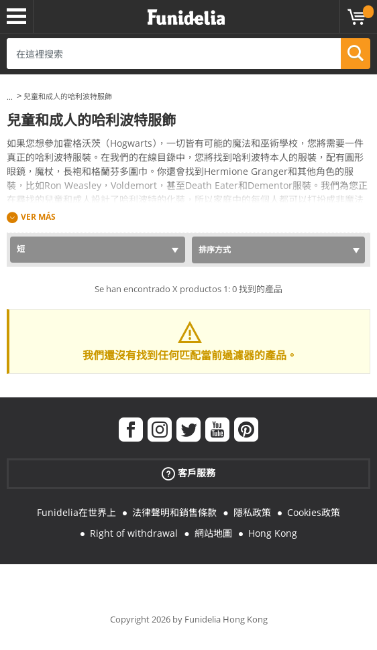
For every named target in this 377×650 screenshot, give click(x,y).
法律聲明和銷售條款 (174, 512)
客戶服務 (188, 473)
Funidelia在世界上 (76, 512)
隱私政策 (252, 512)
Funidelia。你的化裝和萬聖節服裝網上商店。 (186, 17)
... (10, 97)
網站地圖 (213, 533)
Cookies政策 (313, 512)
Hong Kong (272, 533)
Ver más (38, 216)
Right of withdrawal (134, 533)
